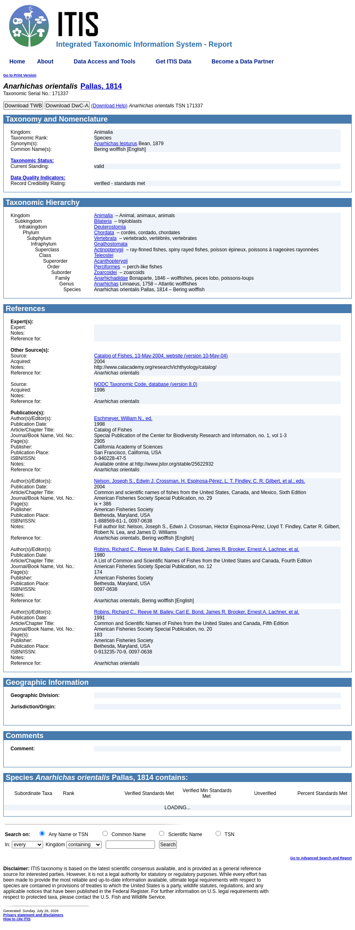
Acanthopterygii (111, 261)
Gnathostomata (110, 244)
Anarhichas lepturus (115, 143)
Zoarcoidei (105, 272)
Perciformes (107, 267)
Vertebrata (105, 238)
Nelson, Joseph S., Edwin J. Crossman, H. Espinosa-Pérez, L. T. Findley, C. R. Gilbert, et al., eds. (199, 481)
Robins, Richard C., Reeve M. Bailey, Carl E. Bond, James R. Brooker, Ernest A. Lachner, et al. (196, 549)
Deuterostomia (110, 227)
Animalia (103, 215)
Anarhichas (106, 284)
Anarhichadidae (111, 278)
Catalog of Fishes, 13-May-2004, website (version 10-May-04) (161, 356)
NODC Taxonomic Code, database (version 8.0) (145, 384)
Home (17, 61)
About (45, 61)
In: (7, 844)
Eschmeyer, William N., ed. (123, 418)
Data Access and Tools (104, 61)
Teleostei (103, 255)
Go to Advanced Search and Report (321, 858)
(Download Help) (109, 106)
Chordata (104, 232)
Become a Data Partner (242, 61)
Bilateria (102, 221)
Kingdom (55, 844)
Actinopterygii (108, 250)
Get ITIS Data (173, 61)
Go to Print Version (20, 75)
